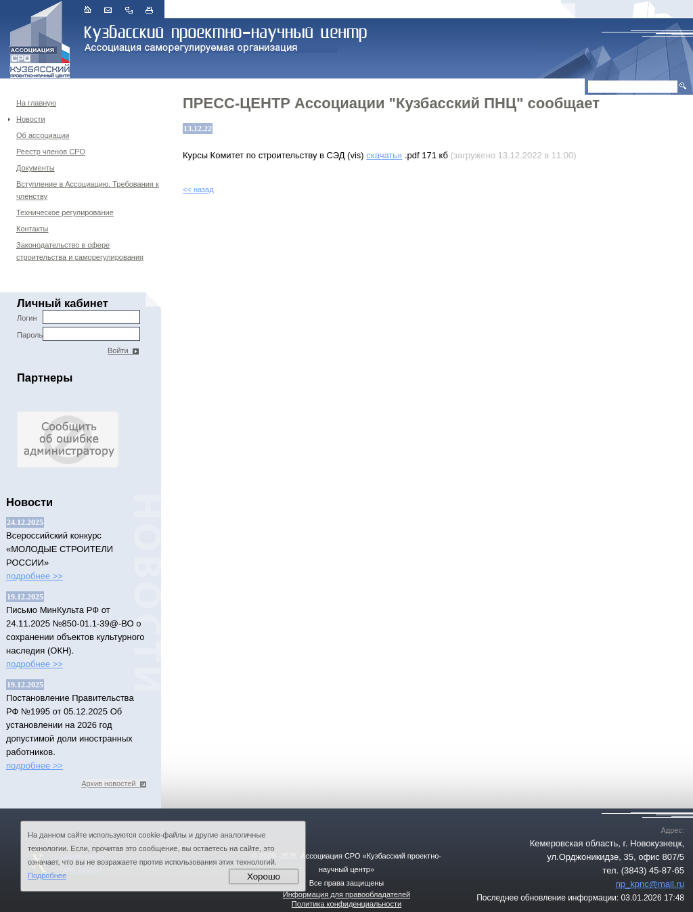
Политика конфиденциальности (346, 904)
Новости (30, 119)
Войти (123, 350)
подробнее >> (34, 576)
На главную (36, 103)
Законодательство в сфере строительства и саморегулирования (79, 251)
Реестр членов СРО (50, 151)
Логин (78, 317)
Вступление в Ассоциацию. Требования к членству (87, 190)
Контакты (32, 229)
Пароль (78, 334)
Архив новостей (113, 783)
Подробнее (47, 875)
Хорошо (263, 876)
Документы (35, 168)
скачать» (384, 155)
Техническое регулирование (65, 212)
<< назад (198, 189)
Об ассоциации (42, 135)
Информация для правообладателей (346, 894)
